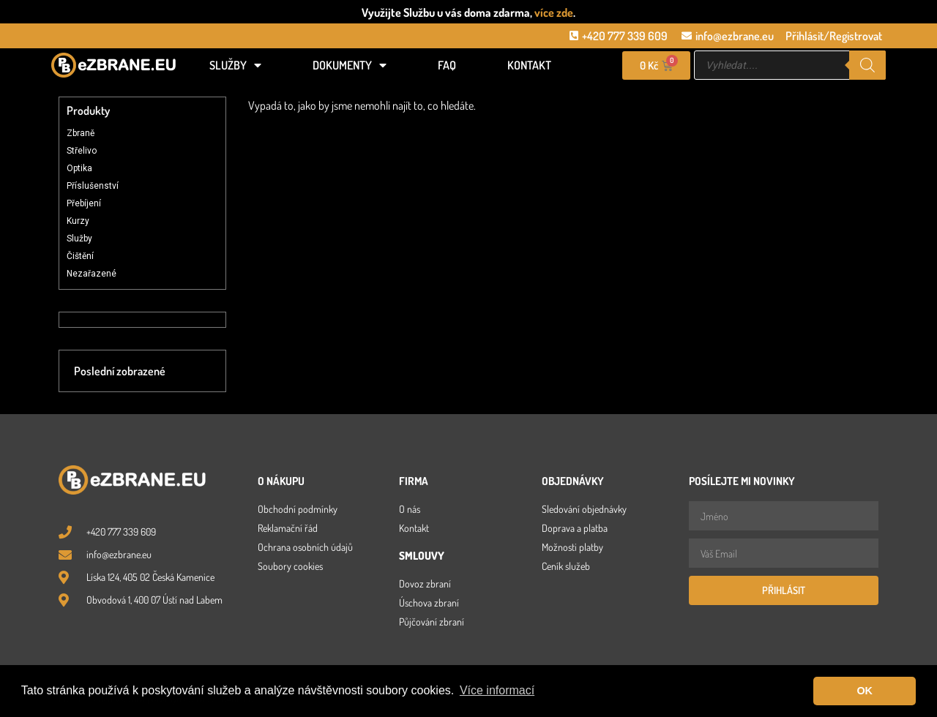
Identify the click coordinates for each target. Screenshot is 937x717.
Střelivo (82, 151)
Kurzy (78, 221)
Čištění (80, 256)
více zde (553, 12)
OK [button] (864, 691)
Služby (235, 65)
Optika (79, 168)
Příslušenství (93, 186)
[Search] (867, 65)
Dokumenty (350, 65)
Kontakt (529, 65)
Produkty (88, 110)
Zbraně (80, 133)
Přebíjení (84, 203)
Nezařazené (91, 274)
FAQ (447, 65)
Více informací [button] (497, 690)
